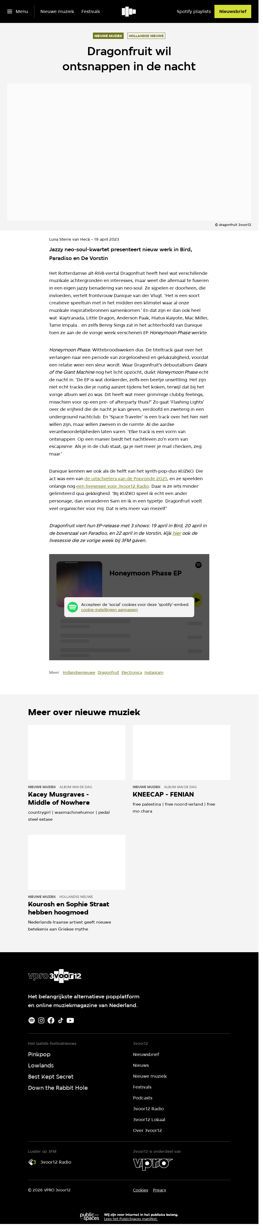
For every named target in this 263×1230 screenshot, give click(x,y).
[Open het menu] (18, 11)
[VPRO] (153, 1165)
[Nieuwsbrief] (232, 11)
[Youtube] (70, 1020)
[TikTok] (60, 1020)
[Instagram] (41, 1020)
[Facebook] (51, 1020)
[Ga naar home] (129, 11)
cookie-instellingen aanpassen (109, 609)
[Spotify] (31, 1020)
